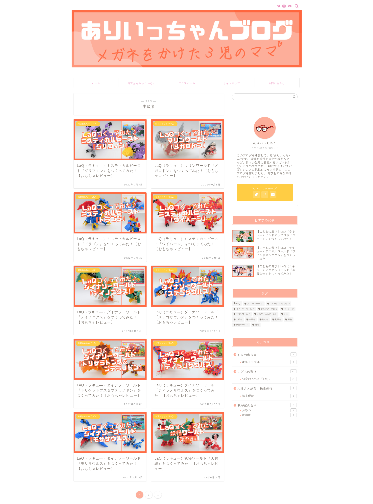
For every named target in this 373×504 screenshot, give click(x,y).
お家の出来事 (267, 354)
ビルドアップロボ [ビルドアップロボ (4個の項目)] (269, 309)
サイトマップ (231, 83)
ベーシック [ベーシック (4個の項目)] (289, 309)
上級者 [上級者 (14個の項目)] (239, 319)
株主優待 (269, 396)
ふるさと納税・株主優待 (267, 388)
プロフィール (186, 83)
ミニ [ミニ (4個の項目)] (286, 314)
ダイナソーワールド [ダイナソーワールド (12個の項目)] (245, 309)
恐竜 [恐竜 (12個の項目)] (257, 325)
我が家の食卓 (267, 405)
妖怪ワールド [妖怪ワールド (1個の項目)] (242, 325)
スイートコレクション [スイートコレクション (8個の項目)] (280, 304)
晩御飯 (269, 415)
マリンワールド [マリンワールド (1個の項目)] (243, 314)
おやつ (269, 410)
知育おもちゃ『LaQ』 (141, 83)
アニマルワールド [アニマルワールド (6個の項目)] (255, 304)
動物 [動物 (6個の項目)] (290, 319)
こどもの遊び (267, 371)
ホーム (96, 83)
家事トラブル (269, 362)
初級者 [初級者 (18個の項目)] (278, 319)
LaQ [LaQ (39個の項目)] (238, 304)
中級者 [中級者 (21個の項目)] (252, 319)
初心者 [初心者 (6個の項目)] (265, 319)
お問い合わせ (276, 83)
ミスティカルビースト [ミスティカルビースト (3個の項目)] (267, 314)
